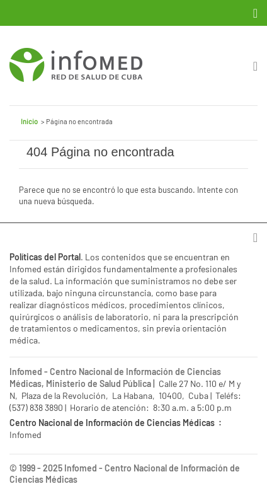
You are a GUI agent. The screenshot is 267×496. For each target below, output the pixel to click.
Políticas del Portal (45, 256)
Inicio (29, 121)
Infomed (80, 468)
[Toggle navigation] (256, 13)
